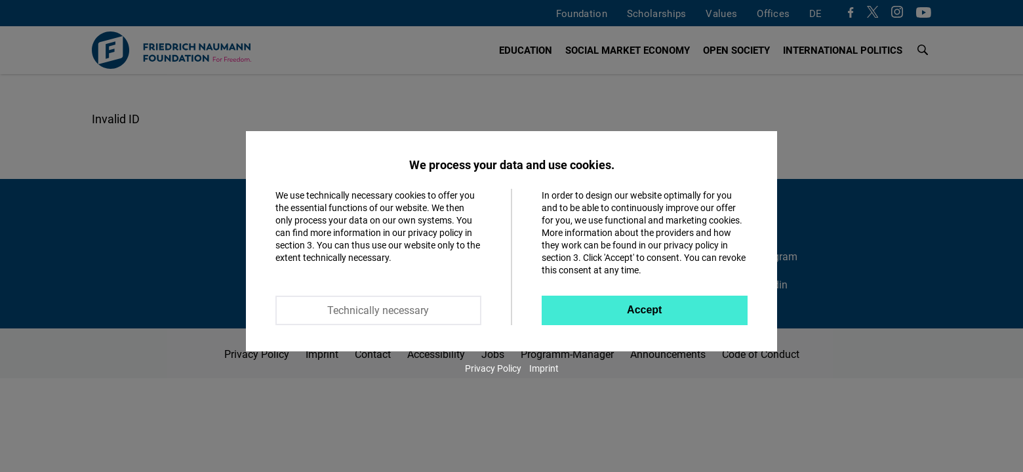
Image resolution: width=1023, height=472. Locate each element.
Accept (644, 309)
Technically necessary (378, 310)
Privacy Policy (493, 368)
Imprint (544, 368)
